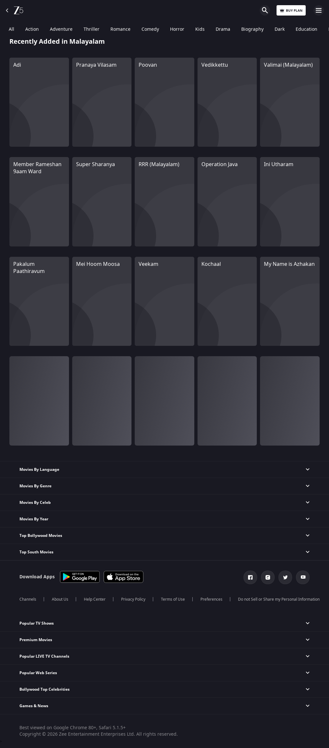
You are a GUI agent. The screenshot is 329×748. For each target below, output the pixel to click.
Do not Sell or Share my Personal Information (279, 599)
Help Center (95, 599)
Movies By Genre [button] (35, 486)
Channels (27, 599)
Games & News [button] (33, 706)
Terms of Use (173, 599)
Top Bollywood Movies (40, 535)
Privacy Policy (133, 599)
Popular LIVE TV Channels (44, 656)
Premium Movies (35, 640)
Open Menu (318, 10)
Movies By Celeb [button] (35, 502)
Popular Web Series (38, 673)
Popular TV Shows (36, 623)
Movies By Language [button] (39, 469)
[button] (164, 519)
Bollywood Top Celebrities (44, 689)
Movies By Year (33, 519)
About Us (60, 599)
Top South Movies (36, 552)
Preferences (211, 599)
